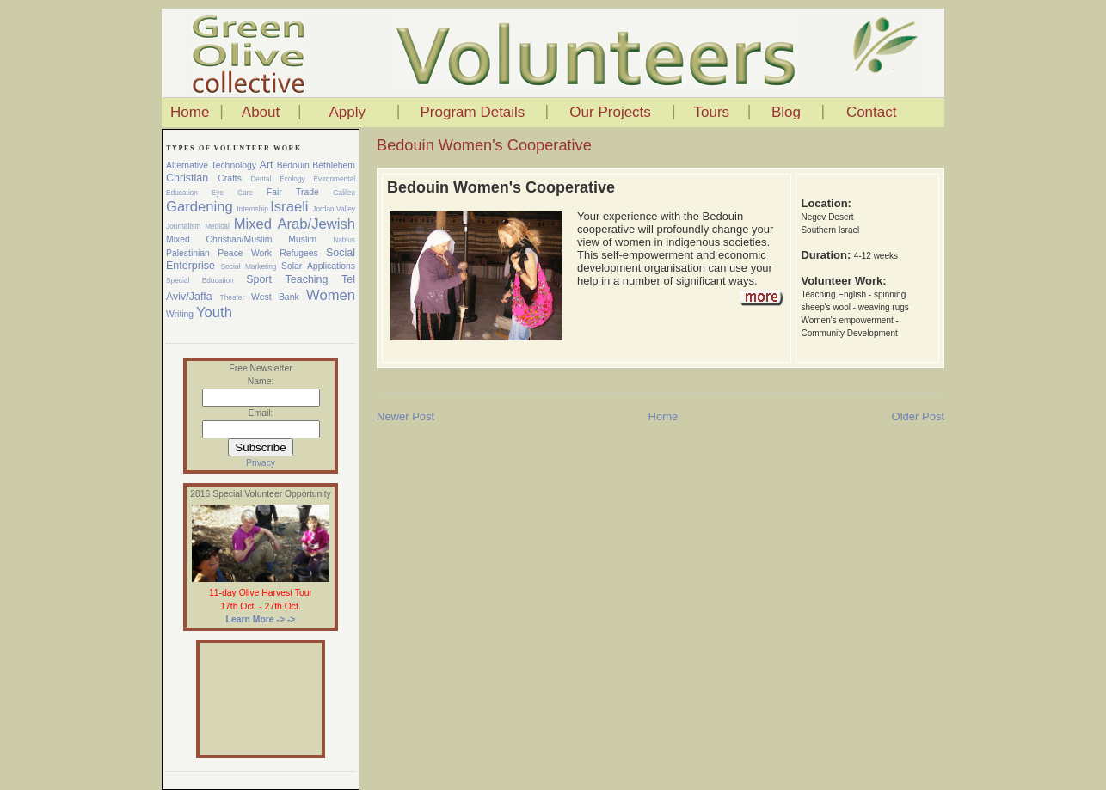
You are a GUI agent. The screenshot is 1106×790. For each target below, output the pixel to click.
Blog (786, 112)
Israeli (289, 207)
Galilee (344, 192)
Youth (214, 312)
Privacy (260, 463)
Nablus (344, 240)
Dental (260, 179)
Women (330, 295)
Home (189, 112)
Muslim (302, 239)
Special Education (200, 280)
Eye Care (232, 192)
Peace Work (245, 253)
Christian (187, 178)
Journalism (183, 226)
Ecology (292, 179)
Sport (259, 279)
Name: (261, 381)
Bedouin (293, 165)
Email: (261, 413)
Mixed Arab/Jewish (294, 224)
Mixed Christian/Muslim (219, 239)
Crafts (230, 178)
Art (266, 165)
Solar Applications (318, 266)
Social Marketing (249, 266)
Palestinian (188, 253)
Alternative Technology (211, 165)
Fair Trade (293, 192)
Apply (347, 112)
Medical (217, 226)
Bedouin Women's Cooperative (484, 145)
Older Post (918, 416)
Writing (180, 314)
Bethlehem (333, 165)
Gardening (199, 207)
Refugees (298, 253)
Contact (871, 112)
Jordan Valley (333, 209)
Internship (252, 209)
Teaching (307, 279)
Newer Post (405, 416)
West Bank (275, 297)
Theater (232, 297)
